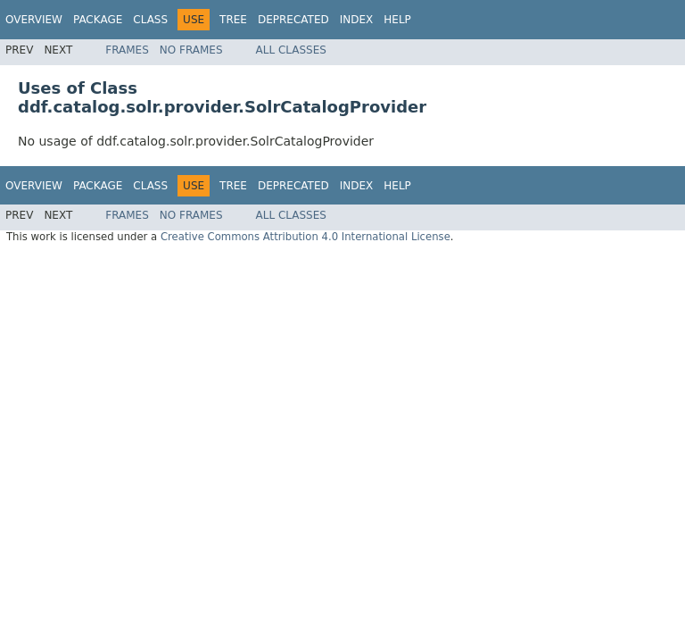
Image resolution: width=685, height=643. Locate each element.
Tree (233, 19)
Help (397, 19)
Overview (33, 19)
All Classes (291, 50)
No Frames (191, 50)
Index (357, 19)
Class (150, 19)
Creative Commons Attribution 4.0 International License (305, 236)
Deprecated (293, 19)
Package (97, 19)
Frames (127, 50)
